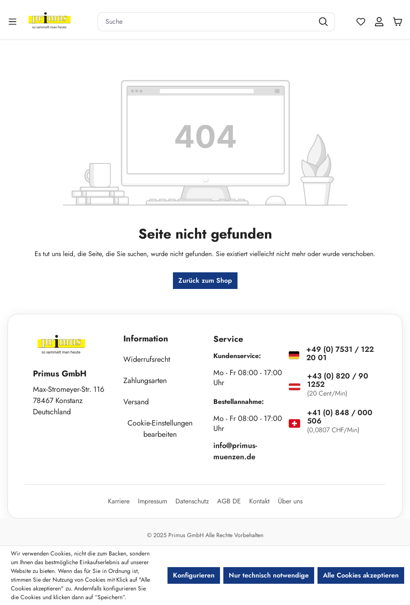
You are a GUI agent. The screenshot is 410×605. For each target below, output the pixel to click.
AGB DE (229, 501)
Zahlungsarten (145, 380)
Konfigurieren (194, 575)
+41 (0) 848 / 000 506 (339, 416)
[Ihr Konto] (379, 21)
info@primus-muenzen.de (235, 451)
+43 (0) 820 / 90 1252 (337, 380)
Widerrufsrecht (146, 359)
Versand (136, 401)
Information (145, 338)
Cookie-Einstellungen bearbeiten (160, 429)
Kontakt (259, 501)
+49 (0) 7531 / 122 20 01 (340, 353)
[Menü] (13, 21)
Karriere (119, 501)
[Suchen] (324, 21)
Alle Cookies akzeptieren (361, 575)
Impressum (152, 501)
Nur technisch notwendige (269, 575)
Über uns (290, 501)
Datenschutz (192, 501)
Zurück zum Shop (205, 280)
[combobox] (206, 21)
